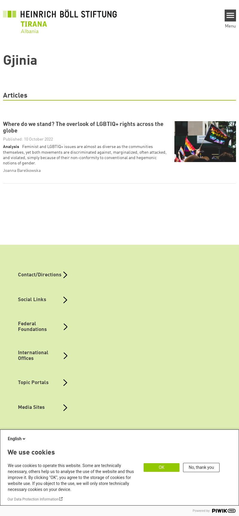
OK (161, 467)
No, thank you (201, 467)
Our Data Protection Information (32, 499)
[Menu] (230, 15)
